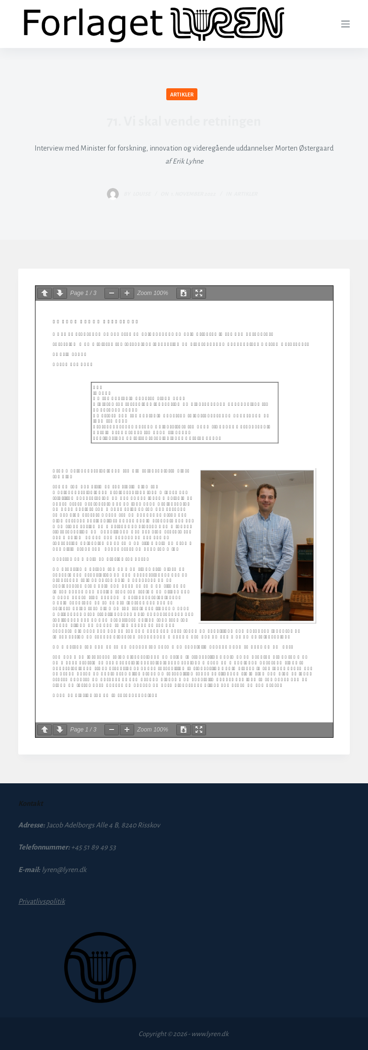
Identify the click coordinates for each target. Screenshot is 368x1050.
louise (141, 194)
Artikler (182, 94)
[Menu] (345, 24)
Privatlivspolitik (41, 901)
